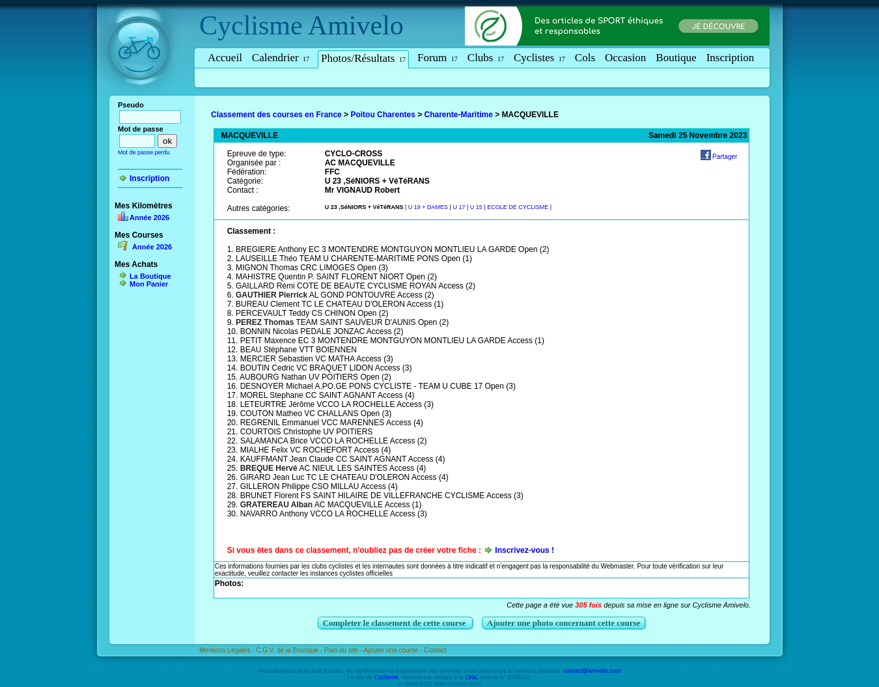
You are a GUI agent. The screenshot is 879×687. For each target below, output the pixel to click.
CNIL (471, 677)
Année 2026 (149, 217)
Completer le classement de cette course (395, 623)
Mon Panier (149, 284)
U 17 (459, 207)
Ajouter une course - (394, 650)
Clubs (485, 57)
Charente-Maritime (459, 114)
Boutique (676, 57)
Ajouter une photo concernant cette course (564, 623)
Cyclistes (539, 57)
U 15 (476, 207)
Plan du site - (344, 650)
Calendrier (280, 57)
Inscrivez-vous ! (524, 550)
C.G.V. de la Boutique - (290, 650)
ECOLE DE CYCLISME (517, 207)
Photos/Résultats (363, 58)
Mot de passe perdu (144, 152)
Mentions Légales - (227, 650)
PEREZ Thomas (265, 322)
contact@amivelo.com (592, 670)
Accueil (225, 57)
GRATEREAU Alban (276, 504)
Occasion (625, 57)
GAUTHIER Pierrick (271, 295)
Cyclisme (251, 25)
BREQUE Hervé (269, 468)
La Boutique (150, 276)
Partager (724, 156)
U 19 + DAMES (428, 207)
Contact (435, 650)
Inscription (730, 57)
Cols (585, 57)
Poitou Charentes (382, 114)
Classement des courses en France (276, 114)
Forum (437, 57)
